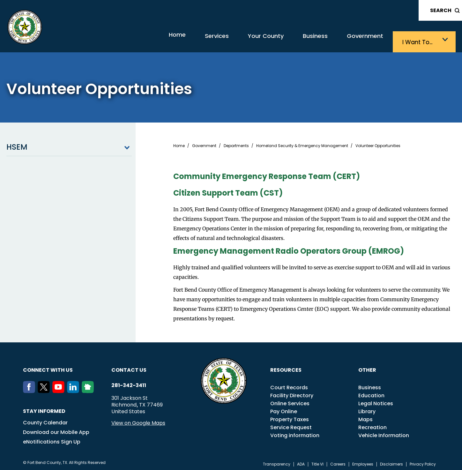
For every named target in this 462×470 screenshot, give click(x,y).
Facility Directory (291, 393)
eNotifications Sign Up (51, 439)
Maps (365, 417)
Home (141, 39)
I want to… (420, 40)
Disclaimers (391, 461)
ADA (301, 461)
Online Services (289, 401)
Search (440, 10)
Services (189, 40)
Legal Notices (375, 401)
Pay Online (283, 409)
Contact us (128, 367)
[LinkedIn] (74, 388)
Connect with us (48, 367)
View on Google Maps (138, 420)
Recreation (372, 425)
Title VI (317, 461)
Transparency (276, 461)
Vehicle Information (383, 432)
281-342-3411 (128, 383)
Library (367, 409)
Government (360, 40)
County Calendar (45, 420)
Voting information (294, 432)
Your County (245, 40)
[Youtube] (59, 388)
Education (371, 393)
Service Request (291, 425)
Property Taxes (289, 417)
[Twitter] (45, 388)
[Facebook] (30, 388)
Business (302, 40)
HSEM (69, 144)
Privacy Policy (423, 461)
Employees (362, 461)
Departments (236, 143)
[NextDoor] (89, 388)
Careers (338, 461)
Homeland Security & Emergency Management (302, 143)
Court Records (289, 385)
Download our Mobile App (56, 429)
